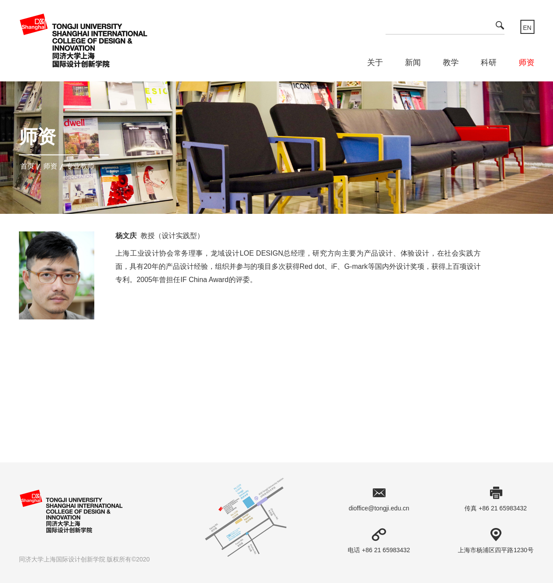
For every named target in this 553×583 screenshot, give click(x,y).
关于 (375, 62)
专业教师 (80, 166)
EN (527, 27)
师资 (526, 62)
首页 (27, 166)
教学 (451, 62)
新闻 (413, 62)
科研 (489, 62)
